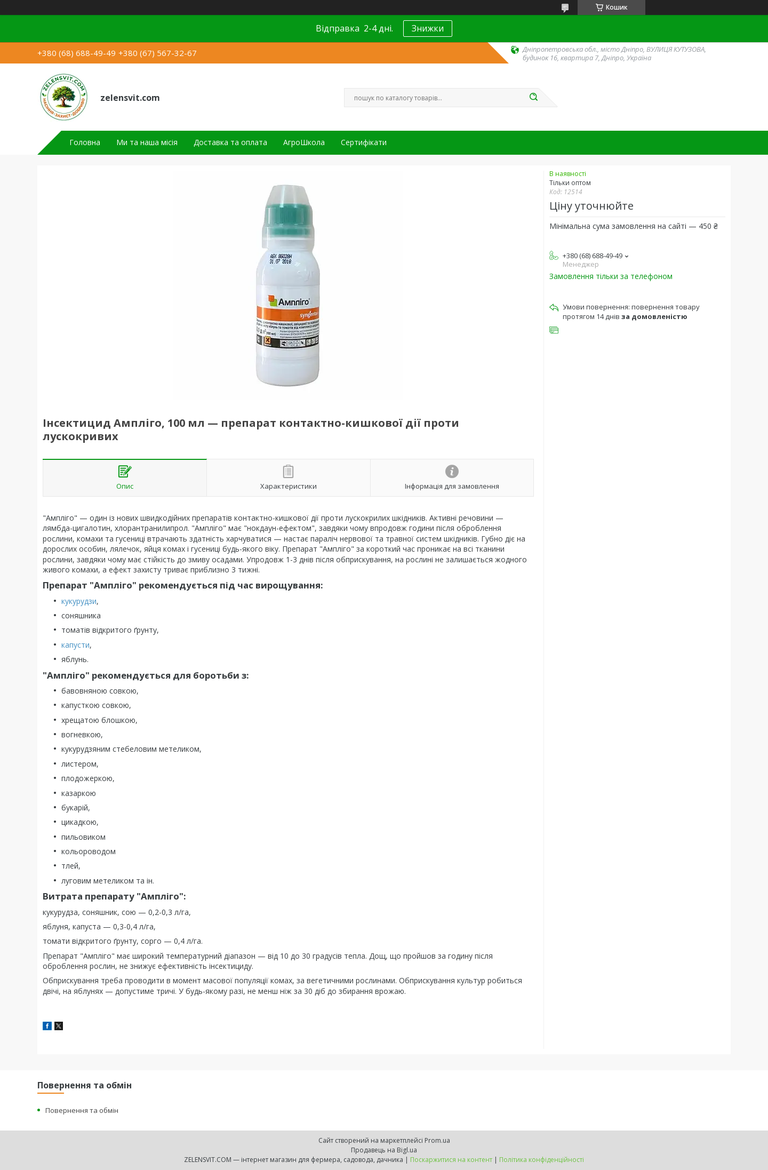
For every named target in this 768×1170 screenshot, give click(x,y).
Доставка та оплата (230, 142)
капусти (75, 645)
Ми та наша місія (147, 142)
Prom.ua (437, 1140)
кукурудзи (79, 601)
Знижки (428, 28)
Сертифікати (364, 142)
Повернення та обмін (81, 1110)
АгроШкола (304, 142)
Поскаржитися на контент (451, 1159)
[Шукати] (533, 97)
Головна (84, 142)
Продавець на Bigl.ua (384, 1150)
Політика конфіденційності (541, 1159)
